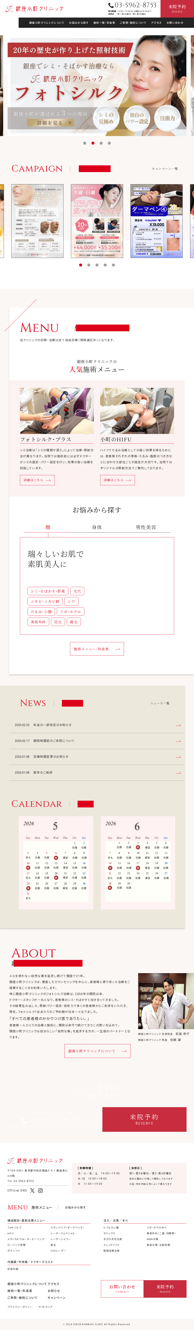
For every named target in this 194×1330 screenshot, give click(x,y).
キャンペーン (57, 1298)
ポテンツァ (13, 1250)
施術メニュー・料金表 (91, 656)
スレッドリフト (112, 1245)
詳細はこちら (34, 487)
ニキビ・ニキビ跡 (45, 608)
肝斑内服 (12, 1269)
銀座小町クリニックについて (47, 22)
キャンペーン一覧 (165, 176)
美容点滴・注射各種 (158, 1245)
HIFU (10, 1233)
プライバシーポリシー (20, 1307)
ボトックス (109, 1233)
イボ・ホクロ (70, 618)
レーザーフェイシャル (63, 1233)
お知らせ (54, 1291)
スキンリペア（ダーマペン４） (67, 1227)
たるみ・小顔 (41, 618)
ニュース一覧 (160, 710)
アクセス (156, 22)
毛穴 (77, 598)
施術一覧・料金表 (104, 22)
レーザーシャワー (61, 1239)
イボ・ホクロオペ (157, 1227)
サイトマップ (45, 1307)
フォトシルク (14, 1227)
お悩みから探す (79, 22)
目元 (58, 629)
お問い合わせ (175, 22)
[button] (84, 143)
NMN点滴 (152, 1239)
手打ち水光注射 (113, 1239)
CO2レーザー (58, 1250)
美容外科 (38, 629)
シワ (71, 608)
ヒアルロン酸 (111, 1227)
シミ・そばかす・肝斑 (48, 598)
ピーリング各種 (16, 1245)
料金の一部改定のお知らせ (162, 124)
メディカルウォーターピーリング (25, 1239)
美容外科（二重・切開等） (161, 1233)
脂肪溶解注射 (112, 1250)
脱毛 (74, 629)
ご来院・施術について (133, 22)
